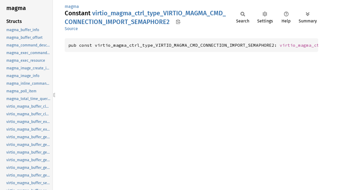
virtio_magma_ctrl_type (309, 45)
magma (72, 6)
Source (71, 28)
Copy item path (178, 21)
